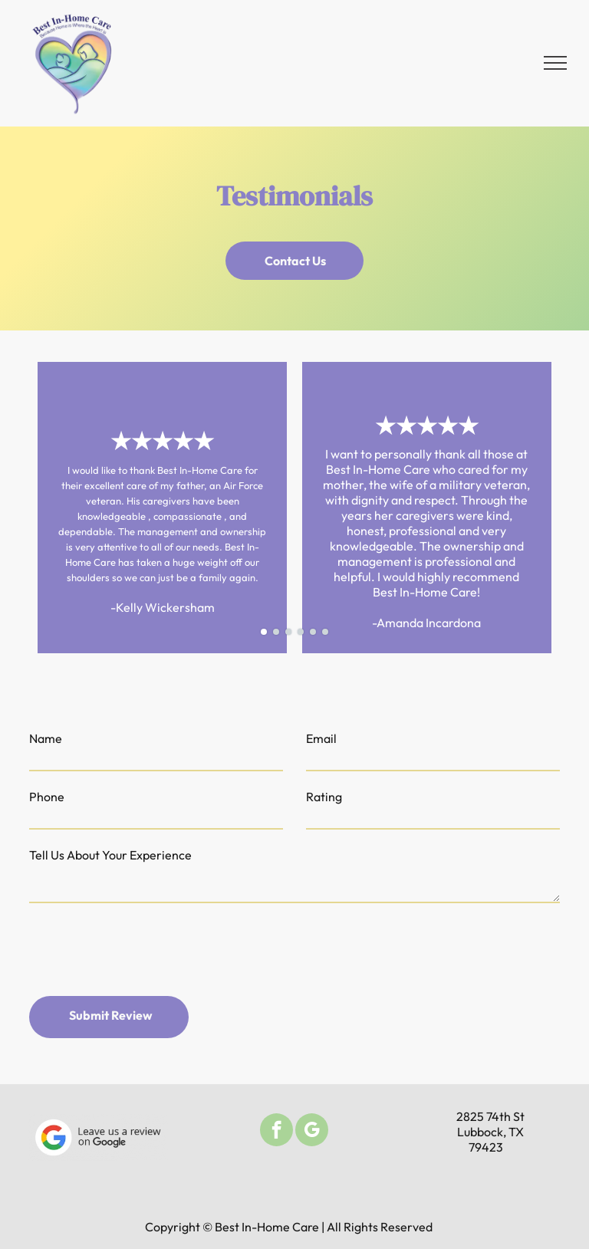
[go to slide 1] (264, 632)
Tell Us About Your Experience (110, 855)
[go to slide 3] (288, 632)
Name (45, 738)
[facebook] (276, 1131)
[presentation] (145, 951)
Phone (46, 796)
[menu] (555, 63)
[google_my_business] (311, 1131)
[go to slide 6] (325, 632)
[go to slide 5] (313, 632)
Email (321, 738)
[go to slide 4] (301, 632)
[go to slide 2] (276, 632)
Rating (324, 796)
